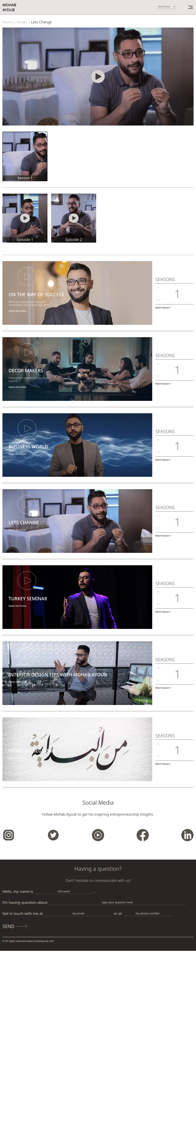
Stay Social (164, 6)
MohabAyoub (9, 7)
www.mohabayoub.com (40, 941)
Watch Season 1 (163, 307)
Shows (22, 21)
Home (7, 21)
